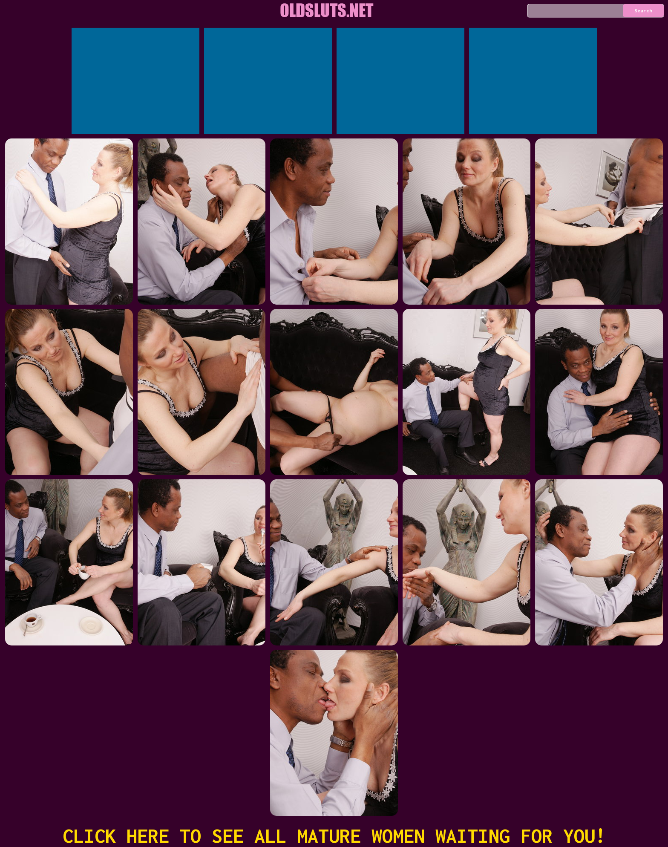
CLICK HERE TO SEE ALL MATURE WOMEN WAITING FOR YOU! (334, 835)
